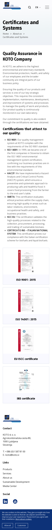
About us (17, 33)
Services (7, 473)
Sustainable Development (16, 481)
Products (7, 469)
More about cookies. (24, 519)
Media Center (10, 486)
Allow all (7, 525)
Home (6, 33)
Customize (21, 525)
